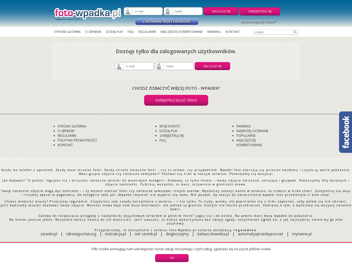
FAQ (131, 32)
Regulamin (147, 32)
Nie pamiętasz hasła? (258, 21)
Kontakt (233, 32)
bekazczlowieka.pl (213, 233)
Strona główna (67, 32)
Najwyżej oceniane (252, 131)
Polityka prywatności (77, 140)
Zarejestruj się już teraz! (176, 100)
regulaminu (244, 230)
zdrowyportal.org (81, 233)
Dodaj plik (114, 32)
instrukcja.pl (115, 233)
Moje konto (170, 126)
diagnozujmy (178, 233)
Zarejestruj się (260, 11)
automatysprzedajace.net (260, 233)
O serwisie (93, 32)
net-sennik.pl (146, 233)
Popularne (246, 135)
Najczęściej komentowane (182, 32)
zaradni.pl (48, 233)
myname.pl (302, 233)
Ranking (214, 32)
